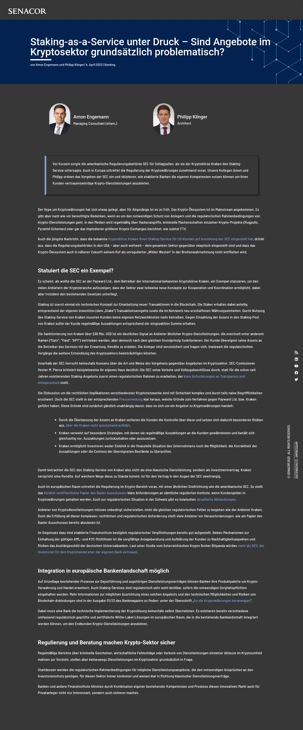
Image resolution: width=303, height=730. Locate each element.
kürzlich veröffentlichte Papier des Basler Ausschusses (85, 492)
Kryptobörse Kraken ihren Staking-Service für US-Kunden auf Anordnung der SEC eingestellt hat (180, 238)
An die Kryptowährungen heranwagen (222, 600)
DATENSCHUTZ (296, 469)
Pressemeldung (131, 399)
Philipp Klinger (74, 64)
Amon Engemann (47, 64)
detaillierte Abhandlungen (216, 499)
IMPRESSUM (296, 449)
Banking (109, 64)
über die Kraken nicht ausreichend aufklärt (98, 425)
